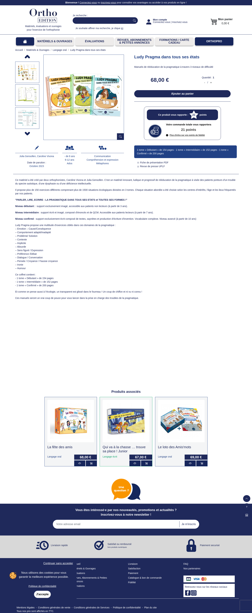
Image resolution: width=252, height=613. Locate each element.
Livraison (133, 564)
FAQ (185, 564)
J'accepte (42, 594)
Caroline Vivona (45, 156)
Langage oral (54, 456)
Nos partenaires (191, 568)
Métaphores (102, 163)
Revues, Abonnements (85, 577)
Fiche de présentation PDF (152, 162)
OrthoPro (214, 41)
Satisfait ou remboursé (119, 546)
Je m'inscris (189, 524)
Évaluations (94, 41)
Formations (79, 586)
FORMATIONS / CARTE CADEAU (174, 41)
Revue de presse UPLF (151, 166)
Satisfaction (134, 568)
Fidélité (132, 582)
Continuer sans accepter (58, 563)
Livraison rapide (59, 545)
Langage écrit (110, 456)
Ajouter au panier (182, 93)
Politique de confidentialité (42, 586)
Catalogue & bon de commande (145, 577)
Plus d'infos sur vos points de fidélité (185, 135)
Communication (102, 156)
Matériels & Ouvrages (54, 41)
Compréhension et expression (102, 159)
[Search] (101, 20)
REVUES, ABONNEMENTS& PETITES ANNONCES (134, 41)
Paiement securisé (210, 545)
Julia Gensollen (27, 156)
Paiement (133, 573)
